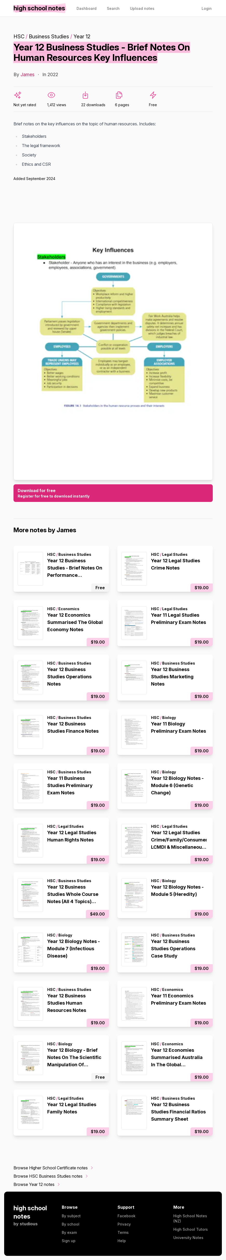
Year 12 (81, 36)
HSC (18, 36)
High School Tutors (190, 1229)
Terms (123, 1232)
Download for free (113, 493)
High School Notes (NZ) (190, 1218)
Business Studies (49, 36)
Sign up (69, 1241)
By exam (69, 1232)
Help (122, 1241)
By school (70, 1224)
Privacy (124, 1224)
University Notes (188, 1237)
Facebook (126, 1216)
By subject (71, 1216)
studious (29, 1223)
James (27, 74)
